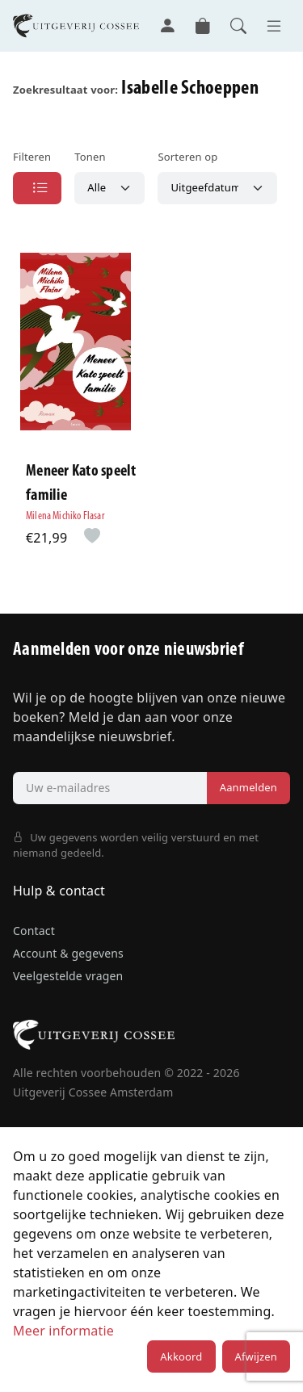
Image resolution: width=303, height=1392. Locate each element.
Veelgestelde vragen (68, 975)
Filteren (32, 156)
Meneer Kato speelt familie (81, 483)
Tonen (89, 156)
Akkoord (181, 1356)
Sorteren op (187, 156)
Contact (34, 930)
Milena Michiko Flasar (65, 516)
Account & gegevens (68, 953)
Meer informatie (63, 1331)
